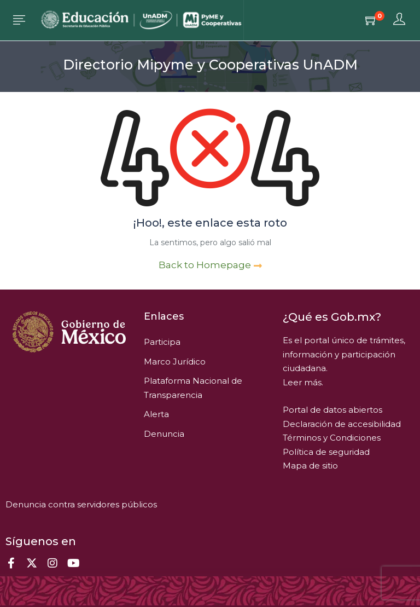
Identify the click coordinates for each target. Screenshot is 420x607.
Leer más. (303, 382)
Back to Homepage (210, 264)
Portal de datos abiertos (332, 409)
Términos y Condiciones (332, 437)
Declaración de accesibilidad (342, 424)
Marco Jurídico (175, 361)
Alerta (156, 414)
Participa (162, 342)
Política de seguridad (326, 452)
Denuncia (164, 434)
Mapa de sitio (310, 465)
